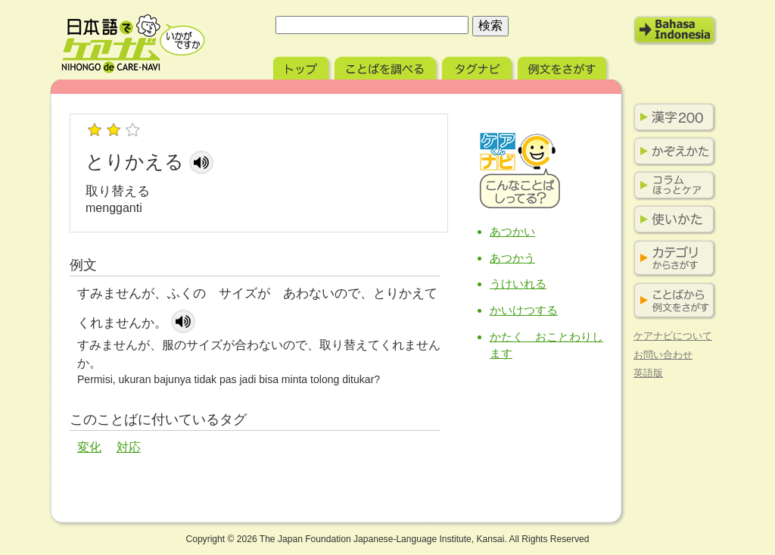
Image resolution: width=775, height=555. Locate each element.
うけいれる (518, 283)
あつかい (512, 231)
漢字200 (671, 117)
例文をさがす (563, 66)
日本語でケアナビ (133, 43)
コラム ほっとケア (671, 185)
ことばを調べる (386, 66)
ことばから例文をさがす (671, 301)
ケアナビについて (672, 335)
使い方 (671, 219)
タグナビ (478, 66)
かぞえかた (671, 151)
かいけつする (524, 310)
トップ (302, 66)
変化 (89, 447)
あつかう (512, 257)
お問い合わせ (663, 354)
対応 (129, 447)
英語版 (648, 373)
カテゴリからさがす (671, 259)
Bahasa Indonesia (675, 30)
